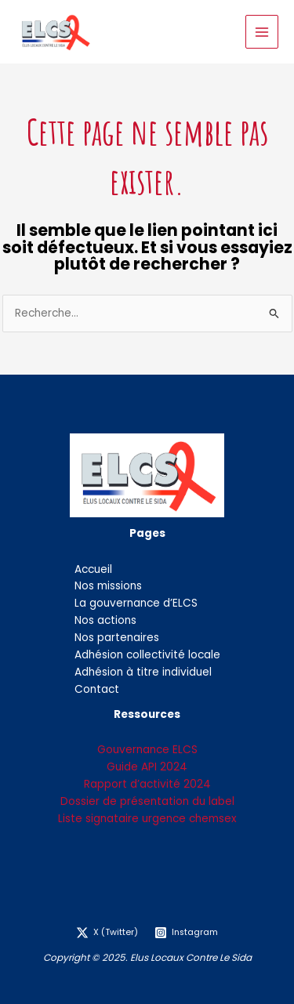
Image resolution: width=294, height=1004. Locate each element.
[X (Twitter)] (107, 932)
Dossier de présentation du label (147, 801)
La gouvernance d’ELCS (136, 603)
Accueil (93, 569)
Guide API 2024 (147, 766)
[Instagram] (186, 932)
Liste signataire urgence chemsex (147, 818)
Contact (96, 689)
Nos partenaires (116, 637)
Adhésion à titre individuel (143, 672)
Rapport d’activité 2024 (147, 784)
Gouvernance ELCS (147, 749)
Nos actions (105, 620)
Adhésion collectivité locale (147, 654)
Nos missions (108, 585)
